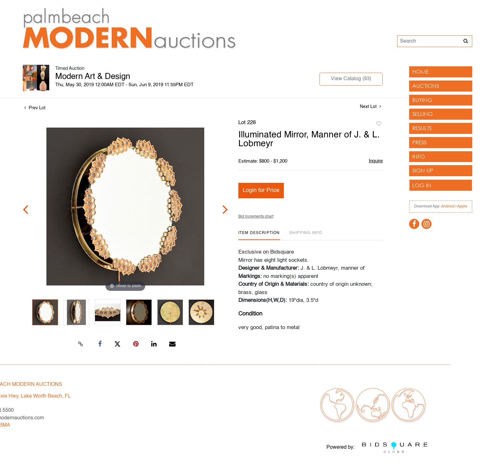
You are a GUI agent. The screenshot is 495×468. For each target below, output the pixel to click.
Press (419, 142)
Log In (421, 185)
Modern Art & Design (92, 77)
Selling (422, 114)
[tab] (259, 235)
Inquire (376, 161)
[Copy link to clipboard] (81, 344)
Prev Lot (34, 108)
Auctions (425, 85)
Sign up (422, 170)
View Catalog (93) (351, 78)
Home (420, 71)
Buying (422, 100)
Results (422, 128)
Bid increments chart (255, 217)
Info (418, 156)
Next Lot (370, 106)
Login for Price (261, 190)
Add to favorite (379, 124)
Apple (462, 206)
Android (448, 206)
